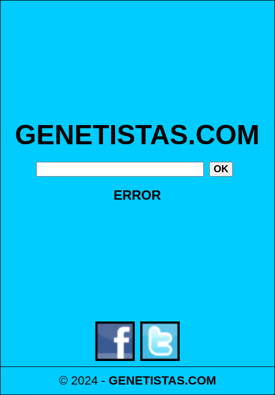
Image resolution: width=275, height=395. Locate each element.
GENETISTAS (146, 380)
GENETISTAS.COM (137, 135)
